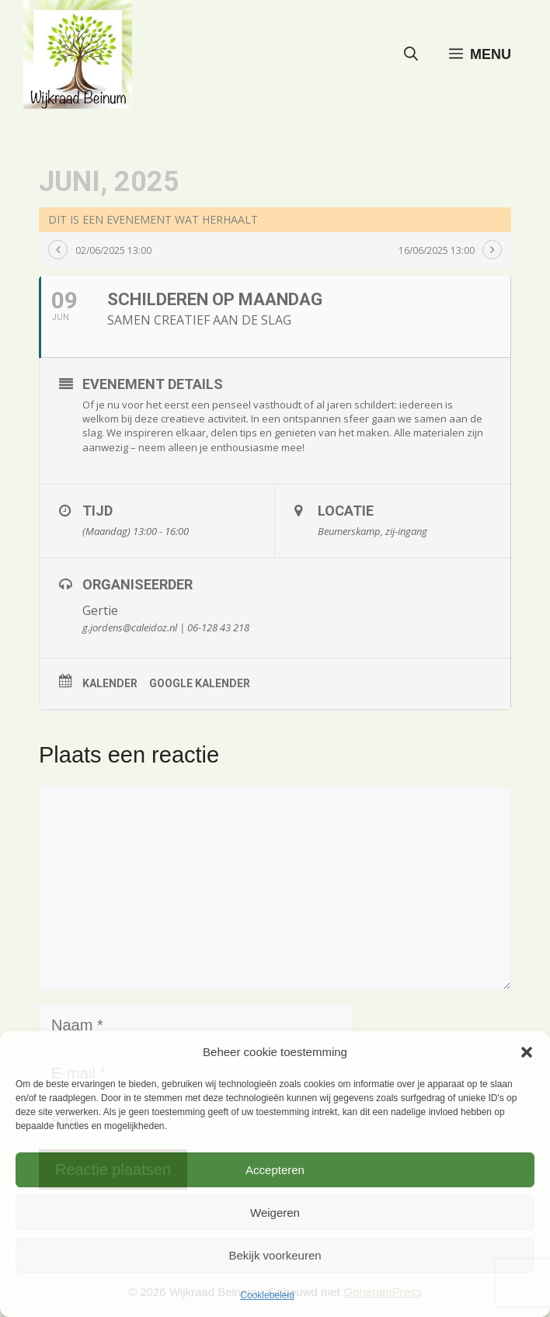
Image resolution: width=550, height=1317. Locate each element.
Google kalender (199, 683)
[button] (526, 1052)
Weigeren (275, 1212)
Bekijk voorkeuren (274, 1255)
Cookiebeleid (267, 1295)
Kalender (110, 683)
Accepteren (275, 1169)
